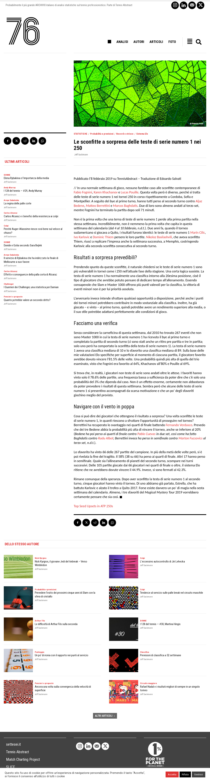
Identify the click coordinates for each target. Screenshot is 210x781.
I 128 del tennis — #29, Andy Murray (23, 190)
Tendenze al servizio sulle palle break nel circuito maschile (171, 592)
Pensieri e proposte (13, 296)
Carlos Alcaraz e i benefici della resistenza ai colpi (31, 216)
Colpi (6, 226)
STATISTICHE (80, 134)
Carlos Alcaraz (10, 213)
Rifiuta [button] (185, 774)
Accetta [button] (172, 774)
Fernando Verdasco (179, 425)
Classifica (144, 652)
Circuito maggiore (148, 683)
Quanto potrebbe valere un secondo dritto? (27, 300)
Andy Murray (9, 187)
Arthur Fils (40, 621)
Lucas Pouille (129, 192)
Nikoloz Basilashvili (159, 237)
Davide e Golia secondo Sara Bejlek (23, 245)
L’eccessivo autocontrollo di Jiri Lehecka (162, 561)
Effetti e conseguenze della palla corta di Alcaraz (30, 274)
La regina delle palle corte (17, 203)
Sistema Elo (142, 134)
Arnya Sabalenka (11, 200)
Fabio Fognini (83, 192)
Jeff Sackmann (81, 155)
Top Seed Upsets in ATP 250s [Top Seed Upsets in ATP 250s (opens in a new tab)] (93, 506)
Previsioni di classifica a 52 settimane (160, 655)
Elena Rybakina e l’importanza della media (26, 178)
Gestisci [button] (198, 774)
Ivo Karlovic (81, 237)
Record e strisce (124, 134)
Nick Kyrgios (40, 558)
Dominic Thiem (103, 237)
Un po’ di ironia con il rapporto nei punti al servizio (61, 655)
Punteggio (39, 652)
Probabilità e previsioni (101, 134)
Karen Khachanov (106, 192)
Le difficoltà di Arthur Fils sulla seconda (56, 624)
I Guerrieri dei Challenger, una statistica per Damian (31, 287)
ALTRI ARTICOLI (105, 715)
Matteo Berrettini (98, 206)
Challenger (9, 284)
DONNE (7, 175)
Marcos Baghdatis (125, 206)
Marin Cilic (197, 232)
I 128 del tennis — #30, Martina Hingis (160, 624)
